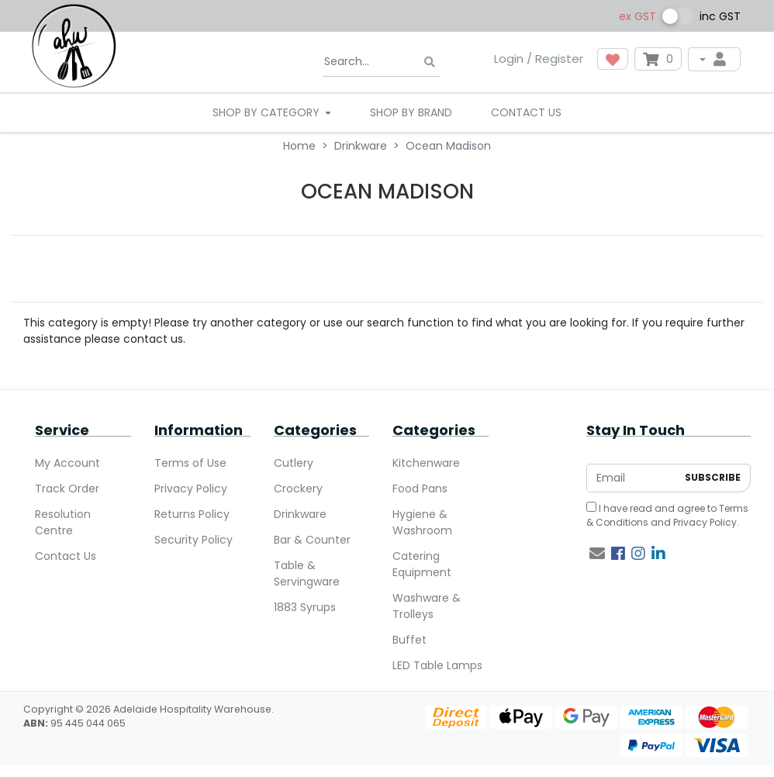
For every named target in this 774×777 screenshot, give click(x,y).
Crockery (298, 488)
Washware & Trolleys (426, 606)
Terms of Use (190, 463)
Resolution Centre (63, 522)
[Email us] (597, 553)
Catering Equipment (421, 564)
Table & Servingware (307, 573)
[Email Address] (631, 478)
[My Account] (714, 59)
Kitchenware (426, 463)
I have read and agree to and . (667, 515)
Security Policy (193, 539)
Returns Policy (192, 514)
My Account (67, 463)
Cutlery (293, 463)
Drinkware (300, 514)
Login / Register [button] (538, 58)
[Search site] (430, 62)
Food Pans (419, 488)
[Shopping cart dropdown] (658, 59)
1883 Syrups (305, 607)
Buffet (409, 640)
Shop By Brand (411, 112)
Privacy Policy (190, 488)
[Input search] (381, 62)
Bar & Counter (312, 539)
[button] (612, 59)
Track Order (67, 488)
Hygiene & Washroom (422, 522)
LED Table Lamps (437, 665)
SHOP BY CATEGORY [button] (268, 112)
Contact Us (526, 112)
